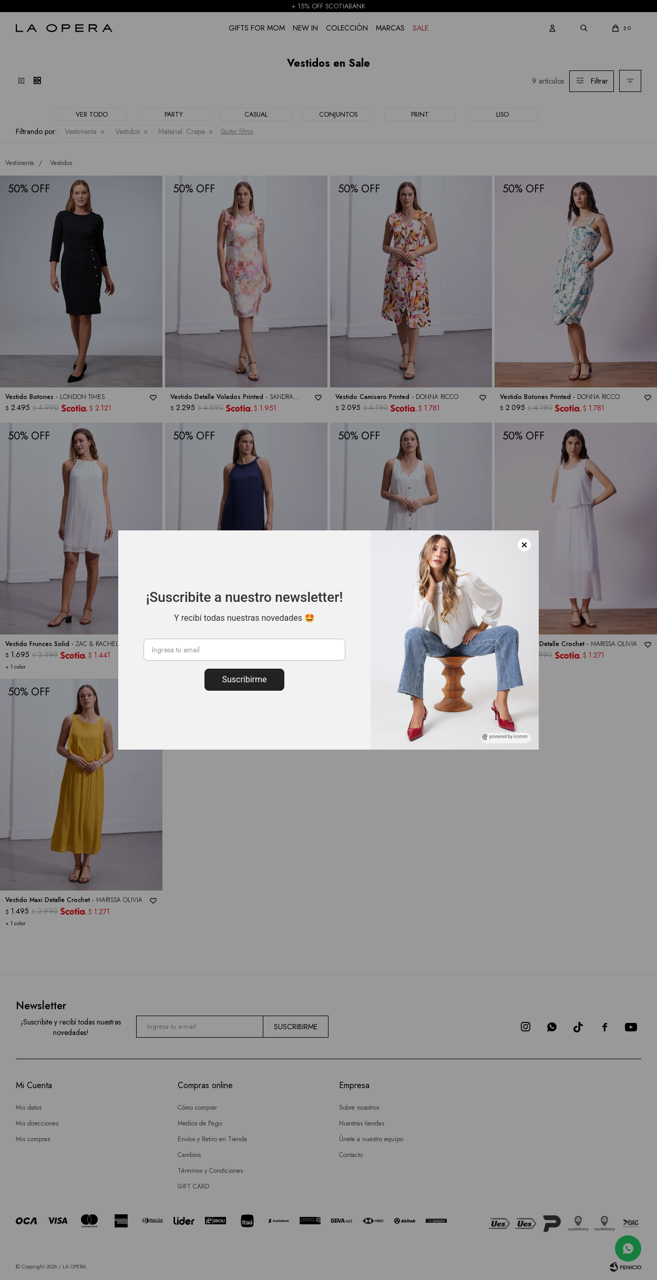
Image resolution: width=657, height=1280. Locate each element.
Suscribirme (244, 679)
